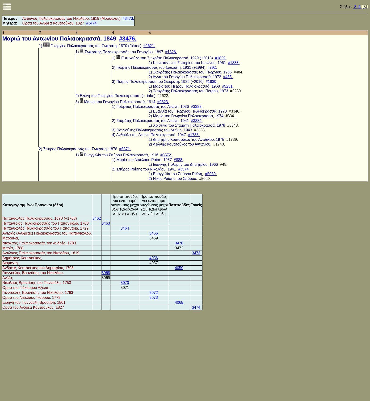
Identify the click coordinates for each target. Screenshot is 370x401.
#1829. (221, 58)
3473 (196, 253)
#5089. (211, 174)
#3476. (127, 38)
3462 (96, 218)
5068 (106, 273)
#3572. (166, 155)
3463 (106, 223)
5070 (125, 283)
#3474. (92, 23)
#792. (212, 67)
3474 (196, 307)
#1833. (234, 63)
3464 (125, 228)
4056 (153, 258)
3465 (153, 233)
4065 (179, 302)
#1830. (211, 82)
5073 (153, 298)
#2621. (149, 46)
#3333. (196, 107)
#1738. (194, 135)
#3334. (196, 121)
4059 (179, 268)
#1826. (171, 52)
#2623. (163, 102)
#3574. (184, 169)
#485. (228, 77)
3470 (179, 243)
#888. (178, 160)
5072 (153, 293)
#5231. (228, 86)
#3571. (125, 149)
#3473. (128, 18)
